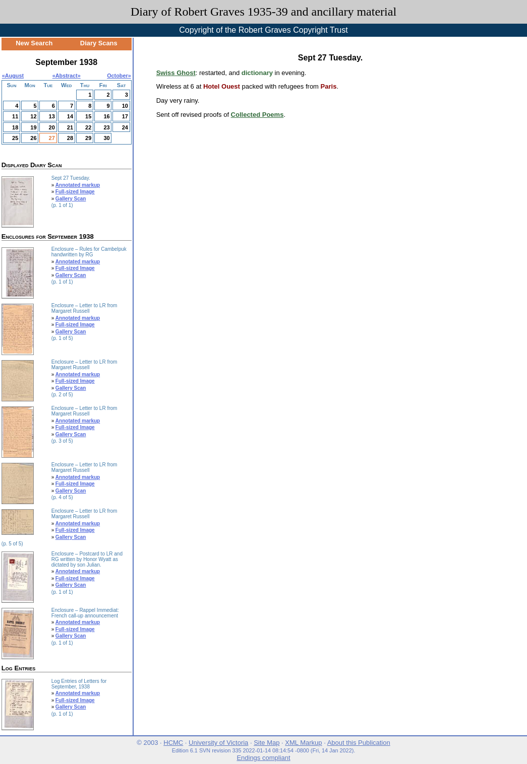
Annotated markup (77, 185)
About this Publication (358, 742)
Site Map (266, 742)
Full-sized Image (75, 191)
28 (70, 138)
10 (125, 106)
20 (52, 127)
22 (88, 127)
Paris (329, 86)
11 (15, 116)
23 (106, 127)
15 (88, 116)
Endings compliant (263, 757)
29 (88, 138)
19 (33, 127)
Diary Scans (99, 43)
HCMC (173, 742)
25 (15, 138)
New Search (34, 43)
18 (15, 127)
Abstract (66, 76)
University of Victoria (218, 742)
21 (70, 127)
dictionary (257, 73)
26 (33, 138)
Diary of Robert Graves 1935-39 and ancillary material (263, 11)
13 (52, 116)
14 (70, 116)
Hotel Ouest (221, 86)
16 (106, 116)
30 (106, 138)
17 (125, 116)
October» (119, 76)
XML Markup (303, 742)
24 (125, 127)
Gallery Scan (70, 198)
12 (33, 116)
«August (13, 76)
